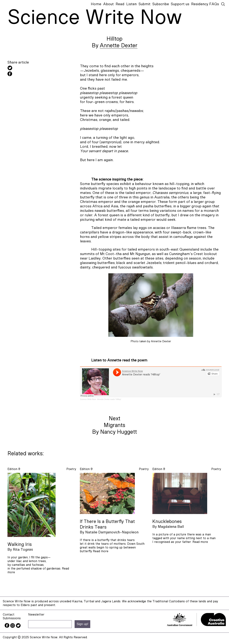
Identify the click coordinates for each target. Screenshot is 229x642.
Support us (180, 4)
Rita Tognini (23, 549)
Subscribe (160, 4)
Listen (131, 4)
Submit (144, 4)
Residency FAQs (205, 4)
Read (120, 4)
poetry (71, 469)
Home (96, 4)
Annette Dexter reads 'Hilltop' (109, 399)
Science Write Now (88, 399)
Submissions (12, 618)
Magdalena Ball (171, 527)
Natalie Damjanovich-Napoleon (112, 532)
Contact (8, 614)
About (108, 4)
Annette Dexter (118, 45)
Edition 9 (13, 469)
